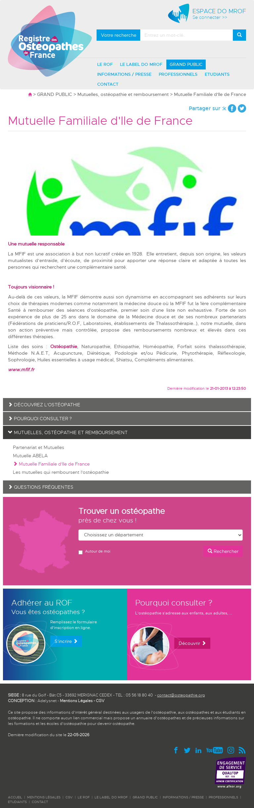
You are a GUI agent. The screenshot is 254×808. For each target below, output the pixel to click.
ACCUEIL (15, 797)
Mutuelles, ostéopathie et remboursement (123, 94)
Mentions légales (44, 797)
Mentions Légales (76, 700)
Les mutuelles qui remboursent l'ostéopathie (61, 472)
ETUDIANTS (217, 74)
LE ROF (105, 64)
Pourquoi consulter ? (40, 419)
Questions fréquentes (40, 487)
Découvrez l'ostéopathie (44, 405)
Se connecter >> (209, 17)
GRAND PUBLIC (186, 64)
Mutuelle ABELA (30, 456)
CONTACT (107, 84)
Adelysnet (47, 700)
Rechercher (223, 551)
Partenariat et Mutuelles (38, 447)
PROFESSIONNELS (178, 74)
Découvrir (192, 643)
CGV (100, 700)
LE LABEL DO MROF (141, 64)
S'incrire (66, 641)
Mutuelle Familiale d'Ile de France (51, 464)
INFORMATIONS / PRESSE (124, 74)
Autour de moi (94, 552)
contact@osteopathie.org (181, 695)
